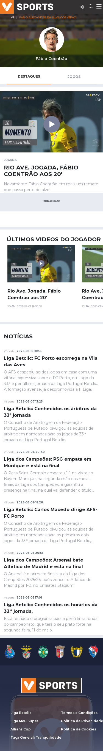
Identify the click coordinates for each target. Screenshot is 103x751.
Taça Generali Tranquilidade (35, 737)
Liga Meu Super (24, 721)
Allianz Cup (20, 729)
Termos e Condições (79, 713)
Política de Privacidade (82, 721)
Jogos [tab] (74, 77)
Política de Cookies (78, 729)
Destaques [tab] (29, 76)
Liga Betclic (21, 713)
